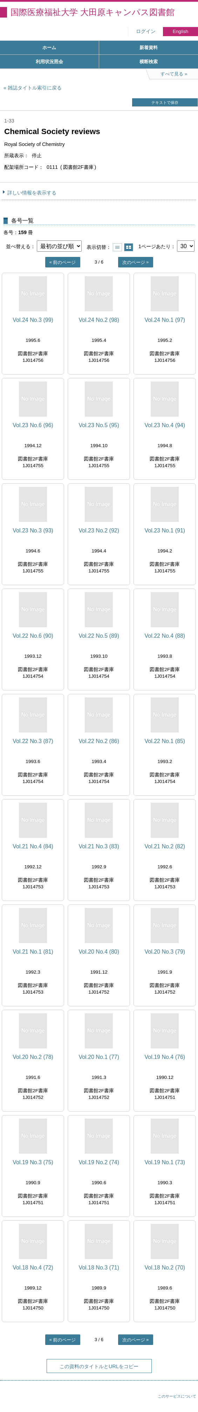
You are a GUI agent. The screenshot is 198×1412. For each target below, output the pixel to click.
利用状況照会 (49, 61)
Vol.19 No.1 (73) (165, 1162)
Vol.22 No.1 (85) (165, 741)
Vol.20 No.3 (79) (165, 952)
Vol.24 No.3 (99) (33, 320)
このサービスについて (177, 1396)
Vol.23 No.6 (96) (33, 425)
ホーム (49, 47)
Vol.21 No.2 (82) (165, 846)
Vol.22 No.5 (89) (98, 636)
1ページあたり (154, 246)
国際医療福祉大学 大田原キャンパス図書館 (93, 12)
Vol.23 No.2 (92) (98, 530)
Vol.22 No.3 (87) (33, 741)
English (181, 31)
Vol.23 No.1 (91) (165, 530)
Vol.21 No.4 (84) (33, 846)
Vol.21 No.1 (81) (33, 952)
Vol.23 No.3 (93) (33, 530)
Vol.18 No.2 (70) (165, 1268)
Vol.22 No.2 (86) (98, 741)
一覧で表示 (117, 247)
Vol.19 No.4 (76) (165, 1057)
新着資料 (148, 47)
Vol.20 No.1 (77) (98, 1057)
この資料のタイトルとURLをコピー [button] (99, 1366)
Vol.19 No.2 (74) (98, 1162)
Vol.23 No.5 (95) (98, 425)
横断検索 (148, 61)
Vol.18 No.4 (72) (33, 1268)
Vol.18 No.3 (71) (98, 1268)
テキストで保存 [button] (164, 102)
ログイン (146, 31)
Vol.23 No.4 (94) (165, 425)
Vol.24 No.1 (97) (165, 320)
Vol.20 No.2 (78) (33, 1057)
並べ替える (18, 246)
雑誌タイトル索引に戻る (35, 88)
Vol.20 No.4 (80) (98, 952)
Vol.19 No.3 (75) (33, 1162)
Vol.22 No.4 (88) (165, 636)
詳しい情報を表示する (31, 192)
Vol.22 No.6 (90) (33, 636)
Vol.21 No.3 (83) (98, 846)
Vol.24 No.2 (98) (98, 320)
